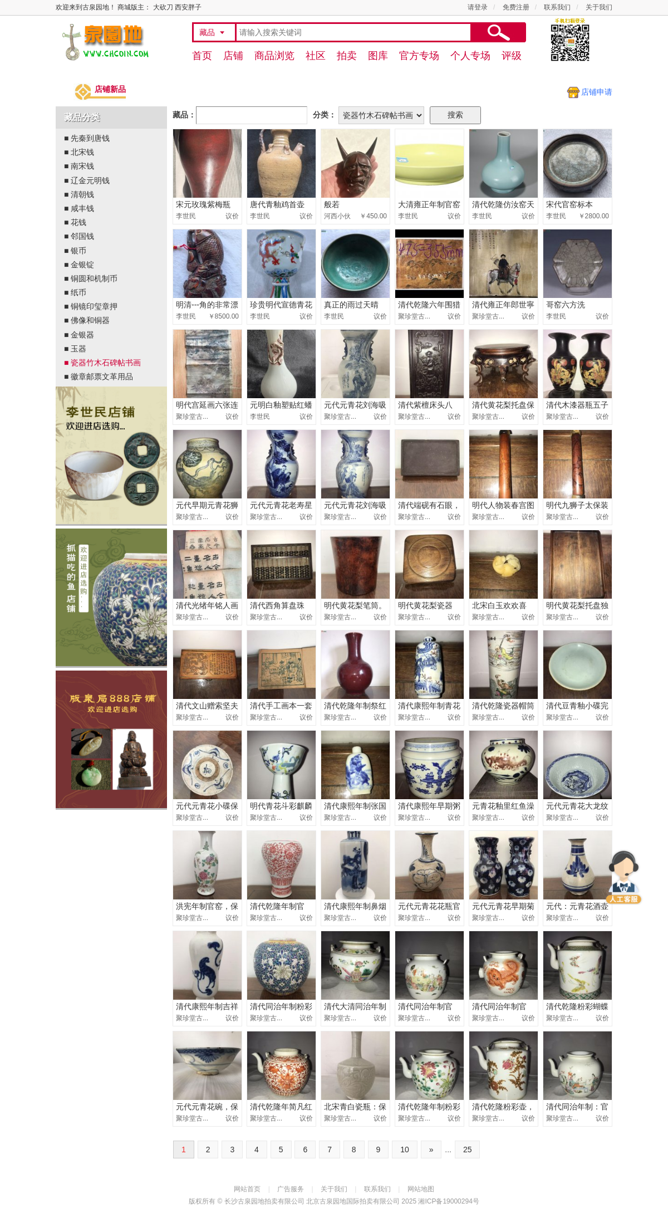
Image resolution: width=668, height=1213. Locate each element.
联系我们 (557, 7)
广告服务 (290, 1189)
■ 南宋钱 (79, 166)
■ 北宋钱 (79, 152)
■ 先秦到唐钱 (87, 138)
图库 (378, 55)
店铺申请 (596, 91)
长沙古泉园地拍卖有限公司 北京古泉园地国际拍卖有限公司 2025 (320, 1201)
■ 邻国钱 (79, 236)
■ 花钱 (75, 222)
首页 (202, 55)
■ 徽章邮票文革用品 (98, 376)
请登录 (478, 7)
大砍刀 (163, 7)
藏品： (184, 114)
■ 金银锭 (79, 264)
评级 (512, 55)
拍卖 (347, 55)
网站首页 (247, 1189)
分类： (324, 114)
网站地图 (420, 1189)
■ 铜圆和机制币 (90, 278)
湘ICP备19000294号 (448, 1201)
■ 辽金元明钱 (87, 180)
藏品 (207, 32)
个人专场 (470, 55)
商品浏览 (274, 55)
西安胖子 (188, 7)
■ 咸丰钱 (79, 208)
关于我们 (599, 7)
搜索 (498, 32)
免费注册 (516, 7)
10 (404, 1149)
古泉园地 (103, 41)
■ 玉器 (75, 348)
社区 (316, 55)
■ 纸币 (75, 292)
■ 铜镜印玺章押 (90, 306)
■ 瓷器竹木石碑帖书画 (102, 362)
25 (467, 1149)
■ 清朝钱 (79, 194)
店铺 (233, 55)
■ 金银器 (81, 334)
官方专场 (419, 55)
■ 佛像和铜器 (87, 320)
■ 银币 (75, 250)
